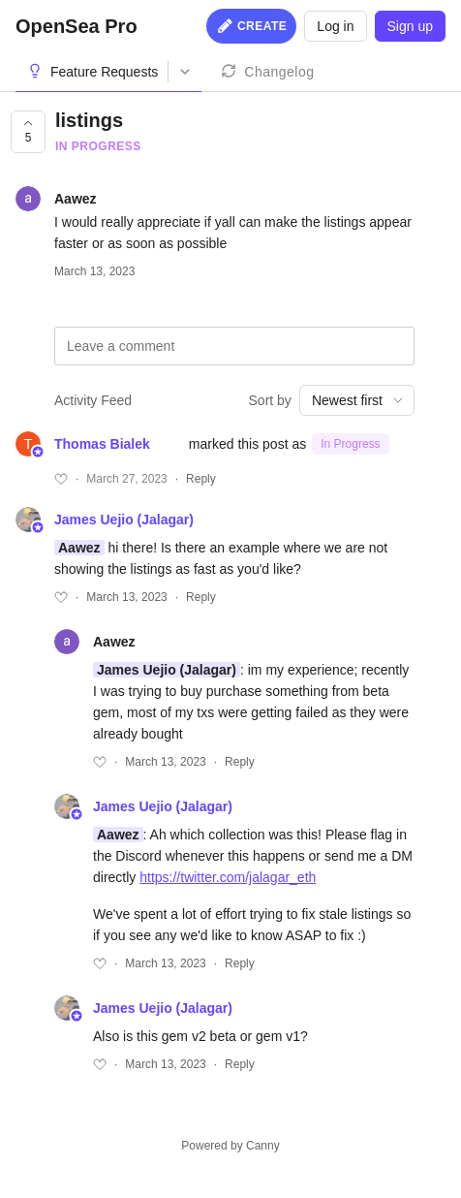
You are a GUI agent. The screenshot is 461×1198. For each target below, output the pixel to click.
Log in (335, 26)
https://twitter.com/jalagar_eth (227, 877)
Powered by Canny (230, 1145)
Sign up (410, 26)
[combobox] (357, 400)
